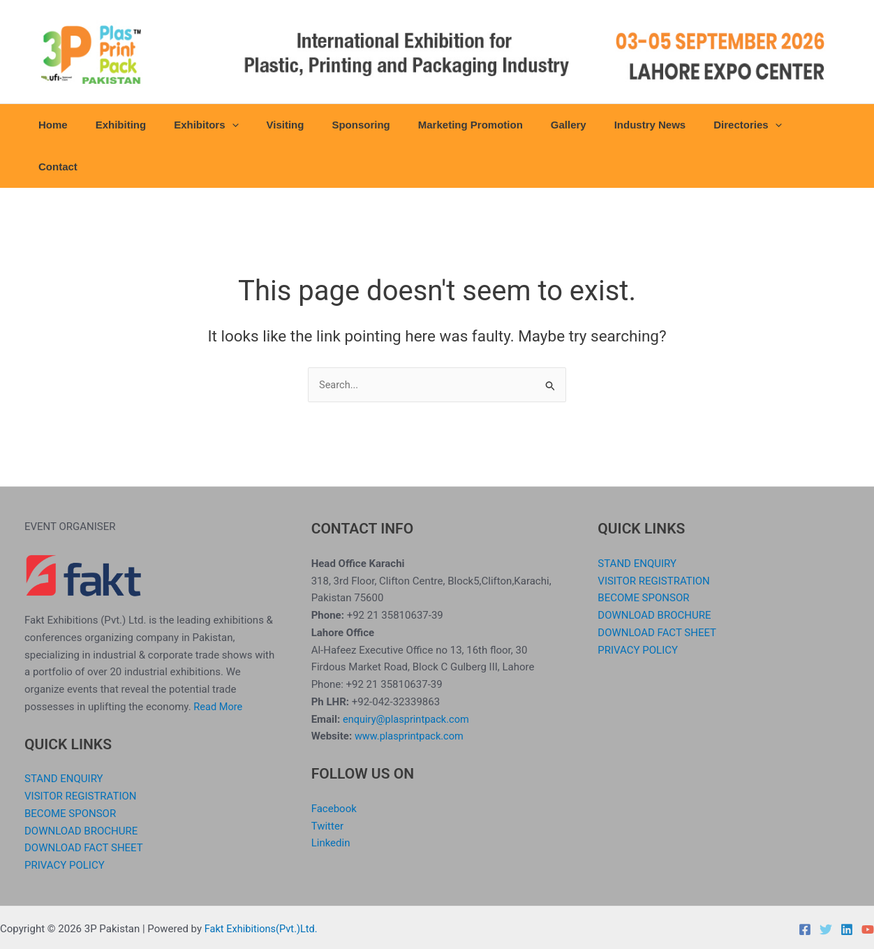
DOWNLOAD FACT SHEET (83, 807)
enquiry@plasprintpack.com (408, 678)
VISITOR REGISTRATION (80, 755)
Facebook (334, 767)
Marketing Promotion (460, 125)
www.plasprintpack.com (411, 695)
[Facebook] (805, 888)
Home (78, 125)
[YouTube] (867, 888)
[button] (242, 125)
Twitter (327, 785)
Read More (218, 665)
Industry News (626, 125)
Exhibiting (138, 125)
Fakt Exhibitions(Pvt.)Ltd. (263, 887)
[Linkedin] (846, 888)
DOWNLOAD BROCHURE (81, 790)
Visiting (289, 125)
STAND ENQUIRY (63, 738)
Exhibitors (217, 125)
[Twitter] (826, 888)
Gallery (552, 125)
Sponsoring (358, 125)
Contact (790, 125)
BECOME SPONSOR (70, 772)
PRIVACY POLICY (64, 824)
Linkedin (330, 802)
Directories (716, 125)
